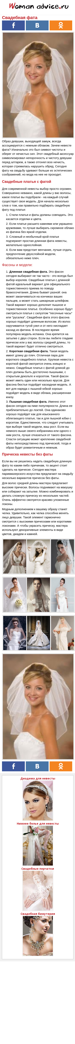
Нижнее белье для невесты (38, 823)
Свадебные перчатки (37, 868)
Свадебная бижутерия (38, 914)
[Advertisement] (37, 998)
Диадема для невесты (37, 778)
